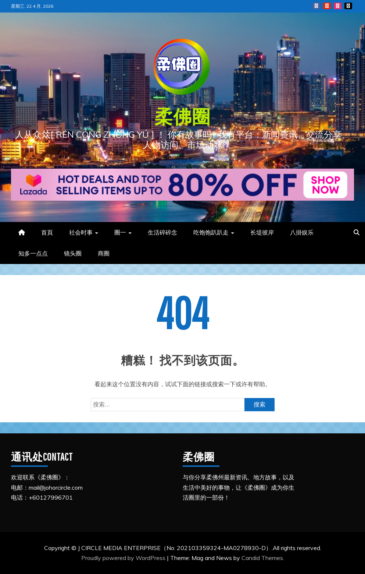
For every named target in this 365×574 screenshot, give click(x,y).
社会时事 (81, 232)
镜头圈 (73, 253)
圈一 (120, 232)
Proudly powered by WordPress (124, 557)
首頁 (47, 232)
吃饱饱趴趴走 (211, 232)
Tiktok (348, 6)
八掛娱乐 (302, 232)
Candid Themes (262, 557)
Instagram (337, 6)
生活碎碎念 (162, 232)
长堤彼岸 (262, 232)
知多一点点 (33, 253)
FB (316, 6)
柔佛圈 (182, 116)
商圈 (104, 253)
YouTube (327, 6)
